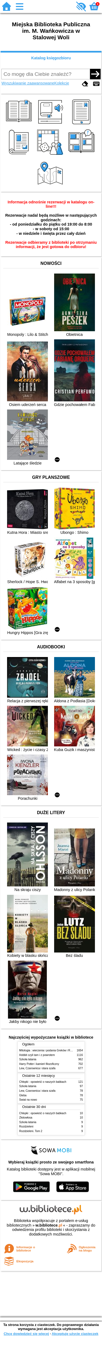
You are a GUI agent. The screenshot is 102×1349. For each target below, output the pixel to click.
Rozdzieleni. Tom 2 (30, 1131)
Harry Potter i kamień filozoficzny (39, 1063)
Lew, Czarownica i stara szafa (37, 1068)
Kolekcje (61, 83)
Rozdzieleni (26, 1126)
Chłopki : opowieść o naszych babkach (42, 1081)
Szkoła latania (27, 1059)
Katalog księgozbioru (51, 58)
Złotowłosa (25, 1117)
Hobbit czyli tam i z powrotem (37, 1055)
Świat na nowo (28, 1099)
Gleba (23, 1095)
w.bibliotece (48, 1225)
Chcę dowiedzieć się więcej (26, 1334)
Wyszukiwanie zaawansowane (27, 83)
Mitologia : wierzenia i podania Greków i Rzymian (49, 1050)
